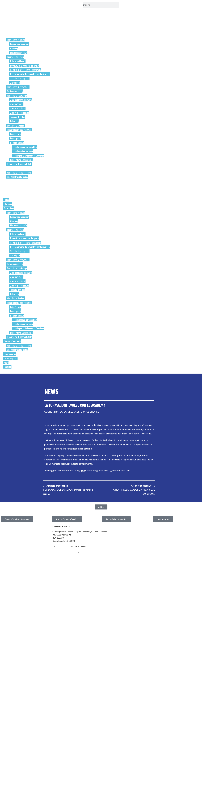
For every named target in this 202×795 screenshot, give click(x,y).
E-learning (14, 121)
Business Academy (15, 91)
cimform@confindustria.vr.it (93, 552)
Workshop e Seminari (16, 125)
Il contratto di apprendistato (19, 164)
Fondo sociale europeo (23, 151)
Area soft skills (16, 104)
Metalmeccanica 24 (18, 52)
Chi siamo (7, 31)
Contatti (7, 193)
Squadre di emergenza (20, 78)
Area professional (18, 108)
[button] (101, 506)
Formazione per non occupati (19, 172)
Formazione (8, 35)
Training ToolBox (17, 117)
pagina (81, 470)
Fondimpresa (15, 134)
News (6, 189)
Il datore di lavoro (18, 61)
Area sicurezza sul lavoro (21, 99)
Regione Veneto (17, 142)
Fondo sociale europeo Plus (25, 147)
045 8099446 (62, 546)
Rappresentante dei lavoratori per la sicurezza (30, 74)
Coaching (14, 48)
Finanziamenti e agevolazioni (19, 129)
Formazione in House (16, 39)
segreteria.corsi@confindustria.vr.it (112, 470)
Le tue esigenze (10, 185)
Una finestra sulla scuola (17, 177)
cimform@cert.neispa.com (65, 552)
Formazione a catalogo (17, 95)
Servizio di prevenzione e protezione (25, 69)
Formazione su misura (19, 44)
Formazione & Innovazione (18, 87)
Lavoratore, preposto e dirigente (24, 65)
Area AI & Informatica (19, 112)
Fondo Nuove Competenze (21, 159)
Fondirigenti (15, 138)
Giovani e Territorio (12, 168)
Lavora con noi (10, 181)
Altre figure (15, 82)
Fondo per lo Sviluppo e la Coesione (29, 155)
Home (6, 27)
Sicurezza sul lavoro (15, 57)
